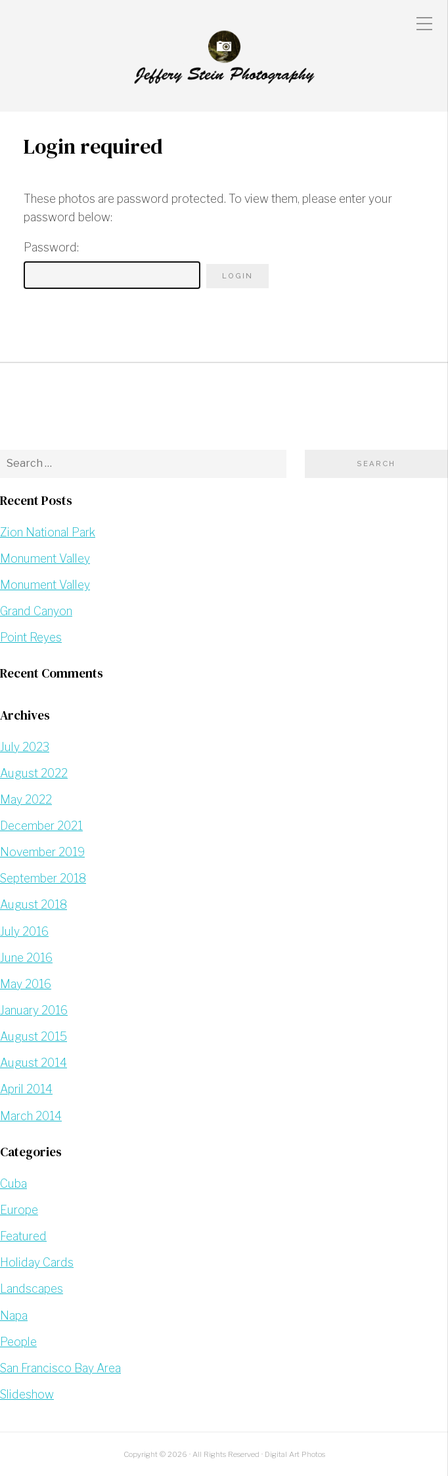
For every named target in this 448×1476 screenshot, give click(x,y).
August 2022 (34, 773)
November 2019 (42, 852)
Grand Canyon (36, 611)
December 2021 (41, 826)
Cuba (13, 1183)
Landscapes (31, 1288)
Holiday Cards (37, 1262)
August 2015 (33, 1036)
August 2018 (33, 904)
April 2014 (26, 1089)
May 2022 (26, 799)
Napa (14, 1315)
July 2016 (24, 931)
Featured (23, 1236)
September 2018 (43, 878)
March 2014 (31, 1116)
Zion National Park (47, 532)
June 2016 (26, 958)
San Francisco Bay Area (60, 1368)
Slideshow (27, 1394)
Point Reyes (31, 637)
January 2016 (34, 1010)
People (18, 1342)
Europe (19, 1210)
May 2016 (25, 984)
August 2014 (33, 1063)
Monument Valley (45, 558)
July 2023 (24, 747)
